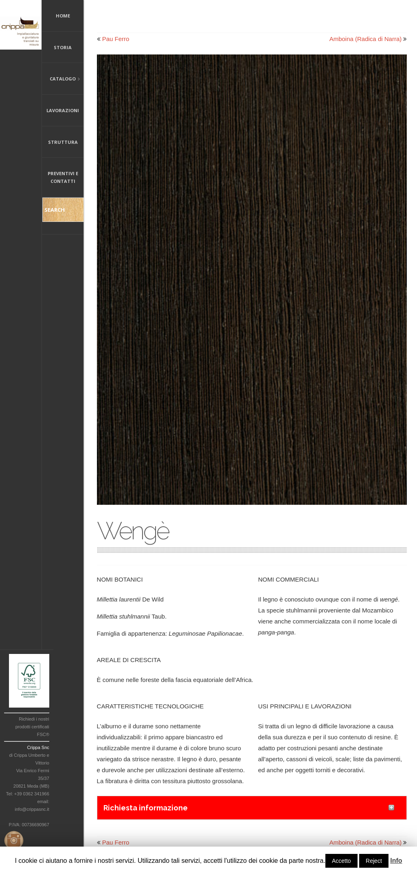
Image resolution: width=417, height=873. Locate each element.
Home (63, 16)
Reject (374, 861)
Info (396, 860)
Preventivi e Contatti (63, 177)
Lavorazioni (62, 110)
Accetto (341, 861)
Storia (63, 47)
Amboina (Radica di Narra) (365, 38)
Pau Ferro (115, 38)
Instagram (12, 839)
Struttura (63, 142)
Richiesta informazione (145, 808)
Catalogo (61, 79)
